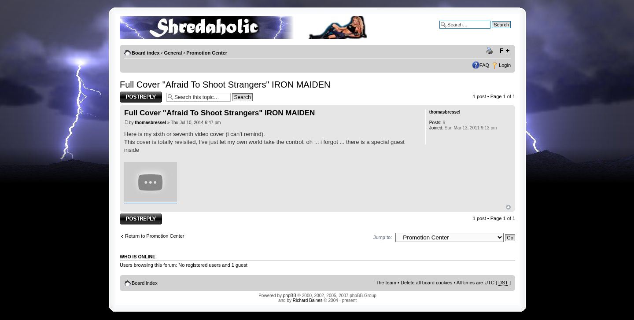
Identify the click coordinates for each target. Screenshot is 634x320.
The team (386, 282)
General (173, 52)
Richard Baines (308, 300)
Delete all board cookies (426, 282)
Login (505, 65)
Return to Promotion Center (154, 236)
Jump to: (382, 237)
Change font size (504, 51)
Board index (146, 52)
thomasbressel (150, 122)
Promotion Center (206, 52)
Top (508, 207)
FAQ (484, 65)
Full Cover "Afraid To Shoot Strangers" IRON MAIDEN (225, 84)
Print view (491, 51)
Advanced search (492, 31)
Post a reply (141, 97)
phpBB (289, 295)
